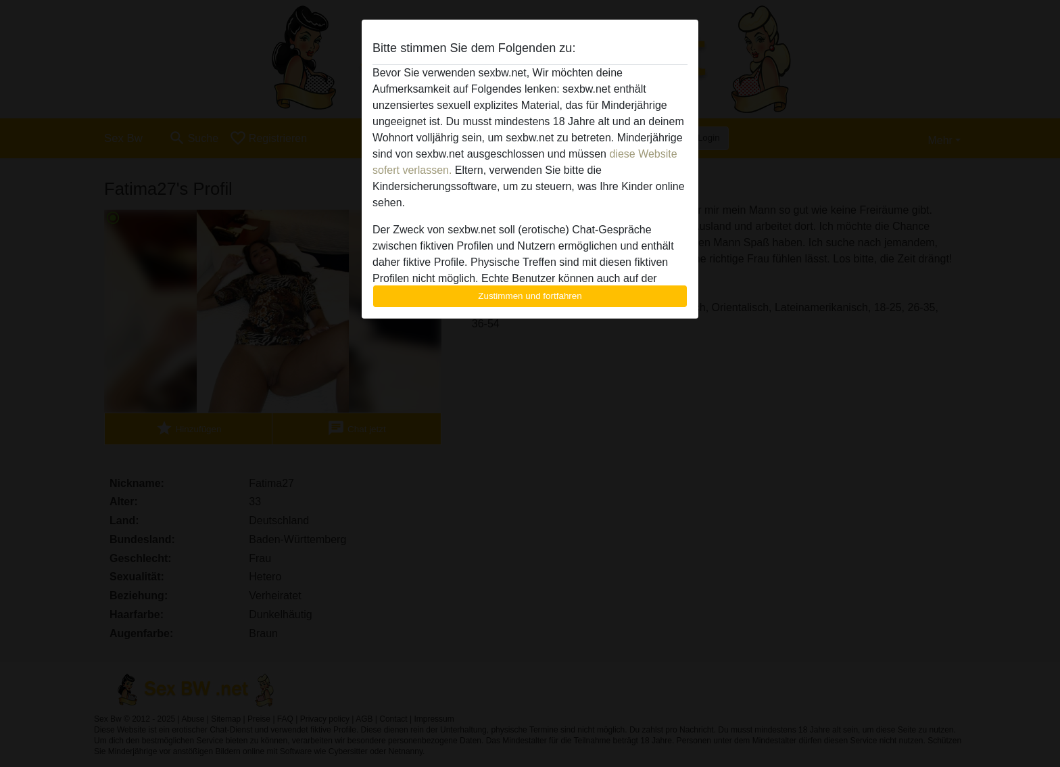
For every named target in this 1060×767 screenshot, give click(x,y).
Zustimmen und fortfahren (530, 296)
